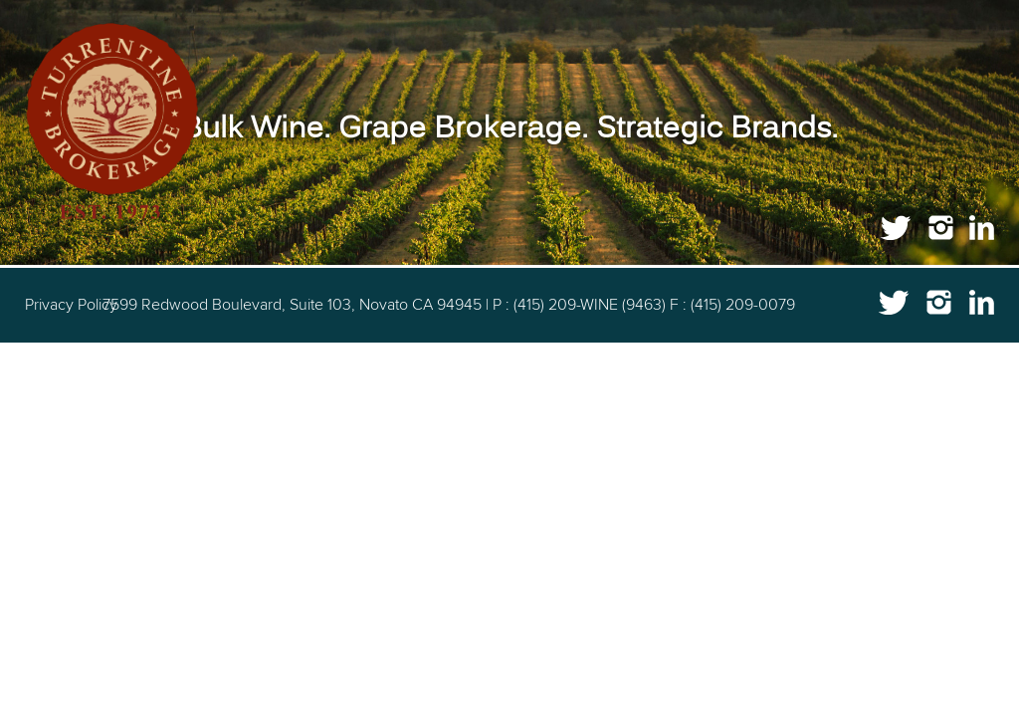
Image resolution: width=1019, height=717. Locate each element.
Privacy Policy (71, 305)
